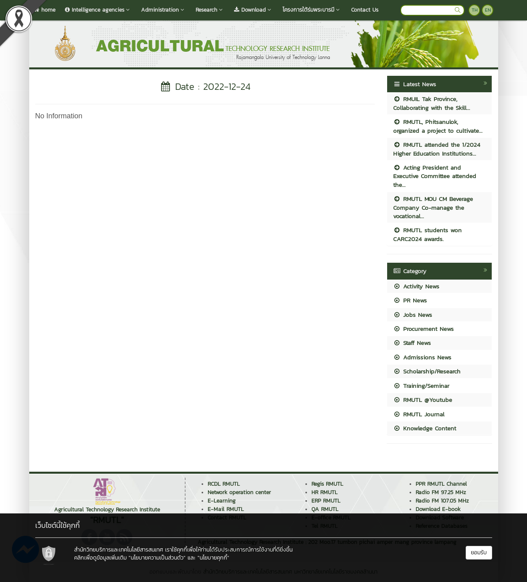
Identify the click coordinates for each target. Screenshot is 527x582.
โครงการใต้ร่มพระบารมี (312, 10)
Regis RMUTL (327, 484)
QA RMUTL (324, 509)
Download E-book (438, 509)
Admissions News (422, 357)
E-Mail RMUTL (226, 509)
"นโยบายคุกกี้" (213, 558)
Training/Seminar (421, 385)
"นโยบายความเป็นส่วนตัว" (157, 558)
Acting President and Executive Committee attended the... (434, 176)
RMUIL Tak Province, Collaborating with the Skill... (431, 103)
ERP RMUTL (325, 501)
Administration (163, 10)
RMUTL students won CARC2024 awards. (427, 234)
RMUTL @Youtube (422, 399)
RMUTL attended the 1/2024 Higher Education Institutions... (436, 149)
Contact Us (364, 10)
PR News (410, 300)
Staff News (412, 342)
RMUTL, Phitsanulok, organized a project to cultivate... (438, 126)
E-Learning (222, 501)
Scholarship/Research (426, 371)
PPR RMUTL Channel (441, 484)
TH (475, 10)
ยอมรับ (479, 552)
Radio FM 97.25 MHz (441, 492)
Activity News (416, 286)
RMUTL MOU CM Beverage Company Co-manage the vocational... (433, 207)
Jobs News (412, 314)
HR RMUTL (324, 492)
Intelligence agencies (98, 10)
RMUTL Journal (418, 414)
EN (488, 10)
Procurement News (423, 328)
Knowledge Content (424, 428)
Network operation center (239, 492)
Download (253, 10)
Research (210, 10)
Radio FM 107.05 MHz (442, 501)
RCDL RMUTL (224, 484)
